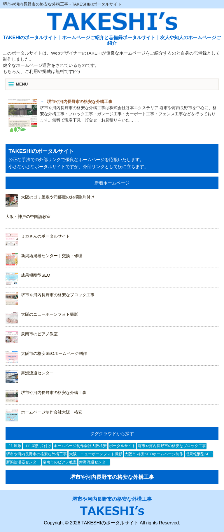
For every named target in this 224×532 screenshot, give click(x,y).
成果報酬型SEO (35, 275)
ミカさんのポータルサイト (45, 236)
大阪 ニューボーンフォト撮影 (95, 454)
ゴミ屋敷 (13, 446)
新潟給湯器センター (23, 462)
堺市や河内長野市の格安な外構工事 (53, 392)
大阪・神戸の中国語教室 (28, 216)
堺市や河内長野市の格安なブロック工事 (57, 294)
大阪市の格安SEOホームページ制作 (54, 353)
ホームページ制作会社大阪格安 (80, 446)
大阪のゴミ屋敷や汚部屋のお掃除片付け (57, 197)
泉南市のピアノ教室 (39, 334)
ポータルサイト (122, 446)
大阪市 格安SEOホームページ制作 (154, 454)
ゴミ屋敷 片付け (37, 446)
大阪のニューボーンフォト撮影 (49, 314)
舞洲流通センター (37, 373)
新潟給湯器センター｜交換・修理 (51, 255)
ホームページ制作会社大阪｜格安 (51, 412)
